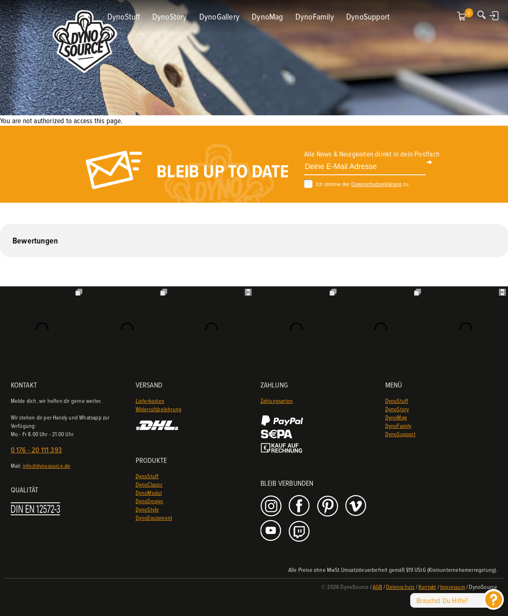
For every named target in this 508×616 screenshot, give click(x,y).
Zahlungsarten (276, 401)
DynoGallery (219, 16)
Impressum (452, 587)
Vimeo (356, 506)
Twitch (300, 531)
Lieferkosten (150, 401)
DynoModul (149, 493)
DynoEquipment (154, 518)
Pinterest (328, 506)
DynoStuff (123, 16)
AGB (377, 587)
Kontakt (427, 587)
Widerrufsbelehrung (159, 409)
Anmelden (494, 15)
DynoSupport (368, 16)
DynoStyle (147, 509)
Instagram (271, 506)
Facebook (300, 506)
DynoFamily (314, 16)
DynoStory (169, 16)
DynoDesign (150, 501)
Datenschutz (400, 587)
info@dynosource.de (47, 465)
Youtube (271, 531)
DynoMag (267, 16)
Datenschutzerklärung (376, 184)
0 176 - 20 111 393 (36, 450)
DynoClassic (149, 484)
